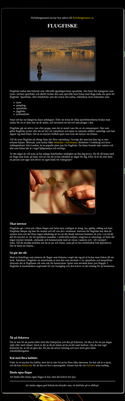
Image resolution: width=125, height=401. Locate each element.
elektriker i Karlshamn (65, 142)
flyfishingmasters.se (83, 17)
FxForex (90, 365)
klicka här (27, 365)
